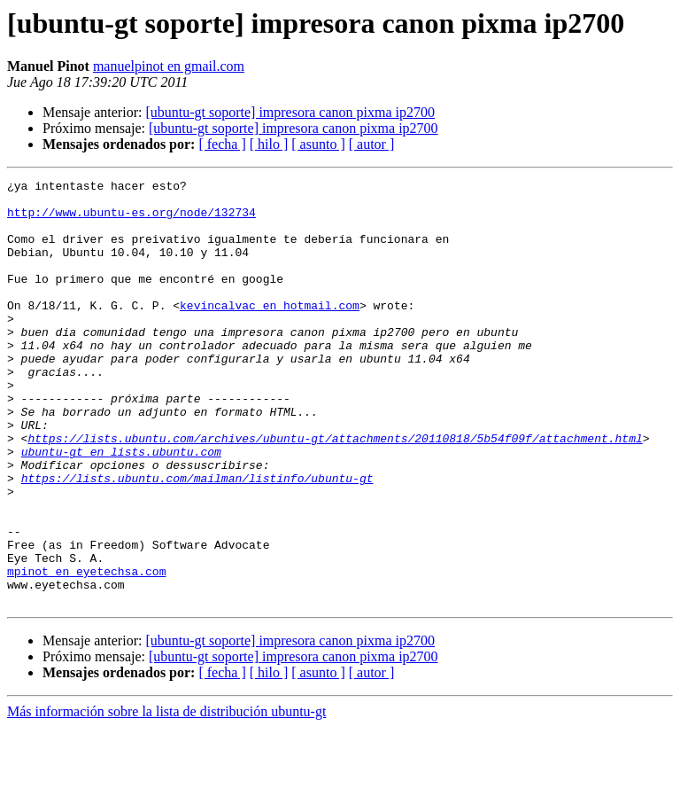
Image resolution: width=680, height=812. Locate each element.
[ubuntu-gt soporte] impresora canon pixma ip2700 (290, 112)
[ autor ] (372, 144)
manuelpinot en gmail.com (168, 66)
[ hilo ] (269, 144)
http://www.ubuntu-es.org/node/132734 (131, 220)
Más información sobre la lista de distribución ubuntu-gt (166, 796)
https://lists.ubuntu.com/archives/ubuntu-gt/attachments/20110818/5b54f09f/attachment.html (334, 491)
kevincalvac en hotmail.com (269, 332)
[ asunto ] (317, 144)
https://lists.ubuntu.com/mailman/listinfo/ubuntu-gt (197, 539)
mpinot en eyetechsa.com (86, 651)
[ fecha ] (221, 144)
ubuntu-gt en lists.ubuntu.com (121, 507)
